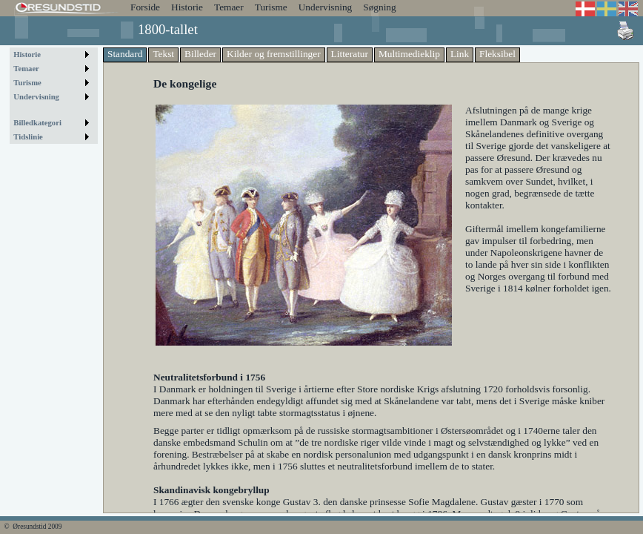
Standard (124, 53)
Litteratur (349, 53)
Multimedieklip (409, 53)
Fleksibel (497, 53)
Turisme (271, 7)
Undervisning (326, 7)
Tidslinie (28, 137)
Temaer (229, 7)
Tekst (163, 53)
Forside (145, 7)
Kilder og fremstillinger (274, 53)
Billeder (200, 53)
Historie (187, 7)
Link (459, 53)
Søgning (379, 7)
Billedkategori (37, 123)
